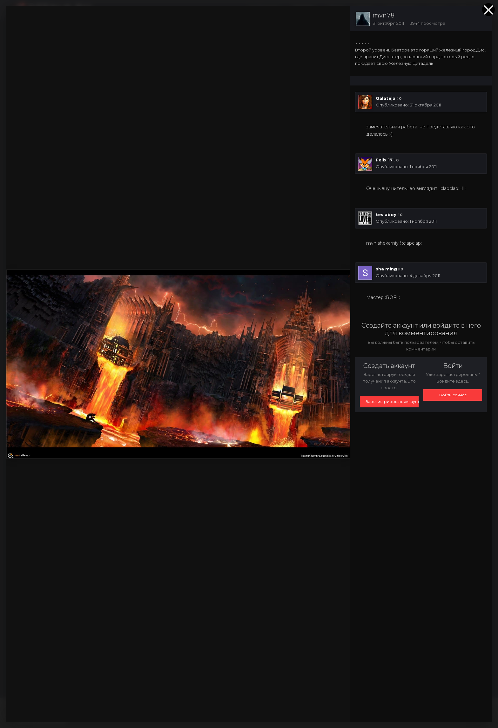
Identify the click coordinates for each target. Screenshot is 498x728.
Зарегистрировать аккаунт (392, 401)
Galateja (385, 98)
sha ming (386, 268)
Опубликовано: (408, 104)
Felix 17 (384, 159)
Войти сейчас (453, 394)
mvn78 (383, 15)
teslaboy (386, 214)
